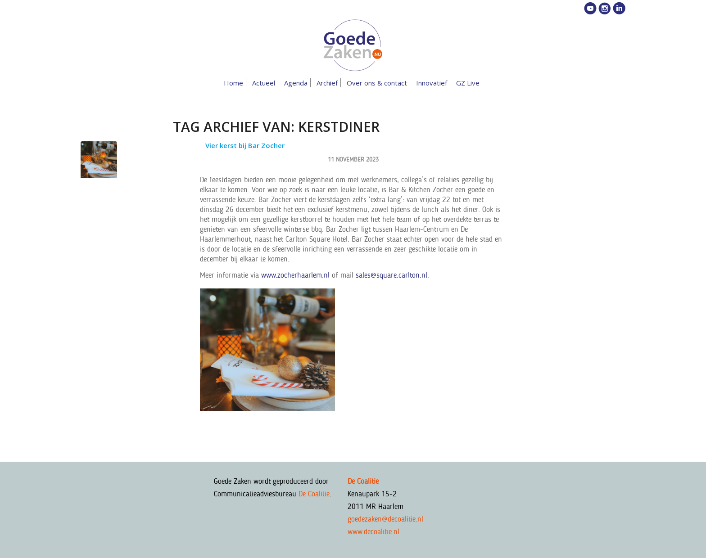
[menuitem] (235, 83)
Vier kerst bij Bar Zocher (245, 145)
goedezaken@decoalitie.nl (385, 518)
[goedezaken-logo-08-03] (353, 45)
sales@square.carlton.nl (391, 274)
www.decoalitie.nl (373, 531)
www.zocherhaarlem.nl (295, 274)
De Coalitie (314, 493)
